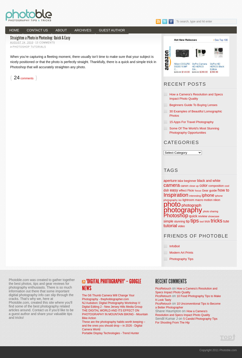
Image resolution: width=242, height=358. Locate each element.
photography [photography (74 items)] (183, 210)
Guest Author (112, 30)
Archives (82, 30)
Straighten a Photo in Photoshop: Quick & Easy (40, 38)
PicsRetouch (163, 288)
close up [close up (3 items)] (194, 185)
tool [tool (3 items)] (202, 221)
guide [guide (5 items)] (213, 190)
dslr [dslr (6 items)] (166, 190)
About (61, 30)
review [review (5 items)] (202, 216)
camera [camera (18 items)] (172, 185)
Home (14, 30)
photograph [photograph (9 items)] (191, 205)
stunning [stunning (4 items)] (179, 221)
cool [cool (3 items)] (227, 185)
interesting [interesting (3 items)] (195, 195)
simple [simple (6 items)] (168, 221)
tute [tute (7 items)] (226, 221)
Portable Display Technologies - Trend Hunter (110, 333)
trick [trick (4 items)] (207, 221)
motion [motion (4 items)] (208, 200)
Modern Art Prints (181, 252)
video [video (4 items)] (181, 226)
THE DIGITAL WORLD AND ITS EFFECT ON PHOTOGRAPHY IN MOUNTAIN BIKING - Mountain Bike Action (115, 314)
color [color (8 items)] (203, 185)
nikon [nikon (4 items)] (216, 200)
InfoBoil (174, 246)
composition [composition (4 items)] (216, 186)
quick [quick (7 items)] (193, 216)
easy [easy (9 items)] (174, 190)
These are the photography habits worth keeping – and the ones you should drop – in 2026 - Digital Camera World (113, 325)
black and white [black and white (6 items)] (208, 181)
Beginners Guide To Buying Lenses (193, 105)
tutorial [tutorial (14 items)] (170, 225)
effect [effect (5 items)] (182, 190)
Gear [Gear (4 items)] (205, 190)
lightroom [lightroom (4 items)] (188, 200)
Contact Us (37, 30)
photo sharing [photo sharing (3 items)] (210, 211)
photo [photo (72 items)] (172, 204)
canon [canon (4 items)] (184, 186)
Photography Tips (181, 259)
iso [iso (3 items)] (180, 200)
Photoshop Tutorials (29, 47)
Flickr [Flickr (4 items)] (190, 190)
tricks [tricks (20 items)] (216, 220)
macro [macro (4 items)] (199, 200)
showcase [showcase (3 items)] (213, 216)
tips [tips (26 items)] (194, 220)
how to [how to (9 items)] (223, 190)
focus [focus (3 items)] (198, 190)
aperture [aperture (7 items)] (170, 181)
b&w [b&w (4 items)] (180, 181)
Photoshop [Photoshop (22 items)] (176, 215)
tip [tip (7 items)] (188, 221)
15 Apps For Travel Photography (191, 122)
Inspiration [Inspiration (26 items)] (176, 195)
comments (24, 78)
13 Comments (45, 42)
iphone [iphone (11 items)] (208, 195)
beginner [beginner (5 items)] (190, 181)
